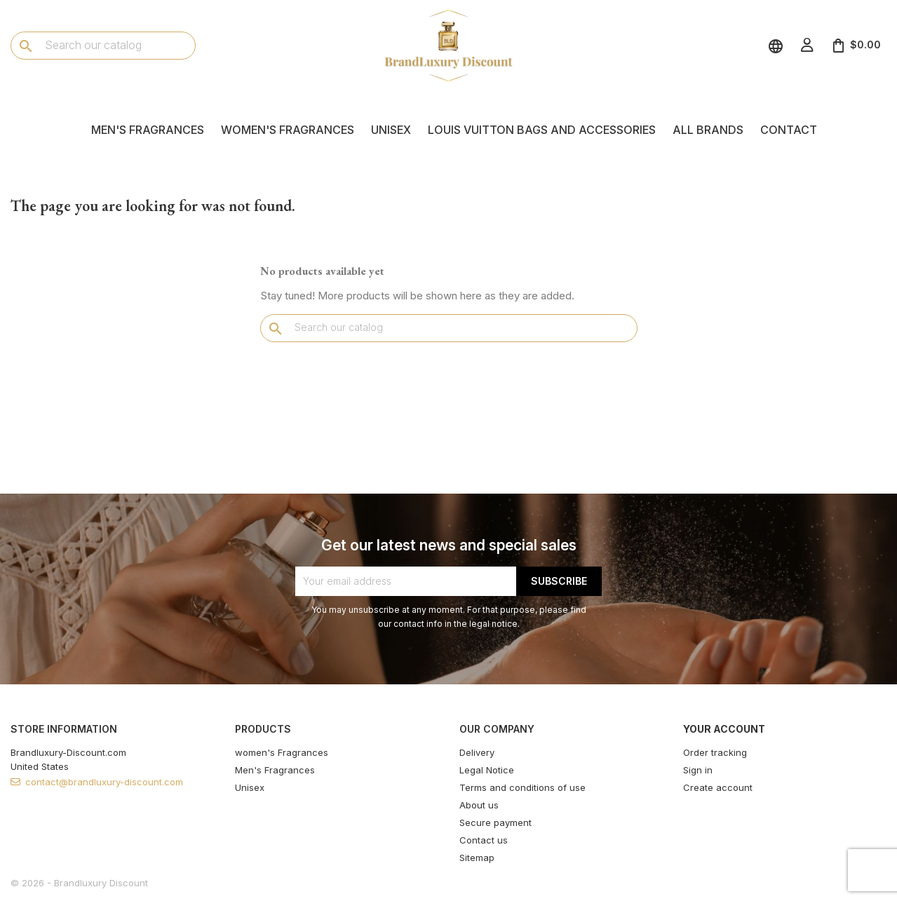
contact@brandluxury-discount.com (104, 781)
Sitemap (476, 857)
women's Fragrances (287, 130)
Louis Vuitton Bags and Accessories (542, 130)
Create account (718, 787)
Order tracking (715, 752)
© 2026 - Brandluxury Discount (79, 882)
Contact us (483, 840)
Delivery (476, 752)
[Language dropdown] (777, 45)
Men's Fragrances (147, 130)
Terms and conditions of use (522, 787)
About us (479, 805)
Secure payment (495, 822)
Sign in (698, 769)
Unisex (391, 130)
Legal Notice (486, 769)
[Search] (103, 45)
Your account (724, 729)
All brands (708, 130)
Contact (788, 130)
